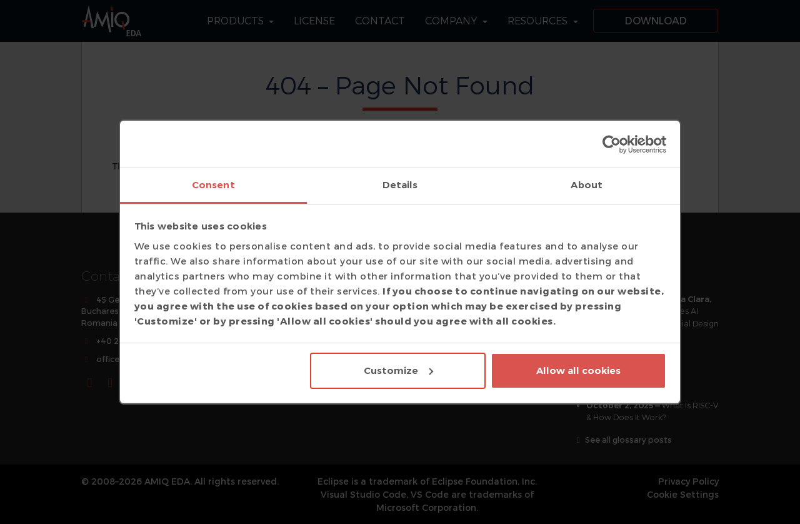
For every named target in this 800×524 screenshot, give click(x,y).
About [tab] (586, 185)
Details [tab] (400, 185)
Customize (398, 370)
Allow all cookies (578, 370)
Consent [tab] (213, 185)
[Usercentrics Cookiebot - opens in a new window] (611, 144)
